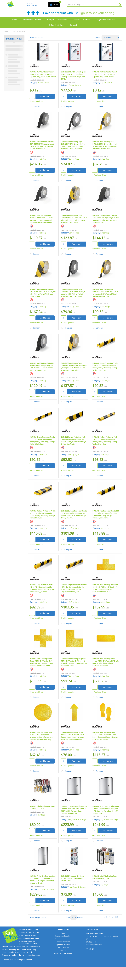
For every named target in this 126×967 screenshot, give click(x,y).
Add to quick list (36, 101)
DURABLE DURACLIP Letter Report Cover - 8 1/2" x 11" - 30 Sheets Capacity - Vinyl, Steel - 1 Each (104, 74)
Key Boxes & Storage (77, 819)
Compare (34, 106)
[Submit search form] (120, 4)
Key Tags (41, 815)
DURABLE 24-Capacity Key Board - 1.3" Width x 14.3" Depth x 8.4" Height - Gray (73, 878)
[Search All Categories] (94, 5)
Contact (73, 25)
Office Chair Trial (56, 25)
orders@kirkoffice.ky (94, 944)
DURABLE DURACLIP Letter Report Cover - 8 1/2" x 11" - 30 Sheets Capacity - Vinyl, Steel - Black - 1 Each (43, 74)
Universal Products (82, 19)
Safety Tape (42, 159)
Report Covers (43, 83)
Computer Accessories (57, 19)
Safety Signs (105, 380)
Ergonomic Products (106, 19)
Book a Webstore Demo (63, 953)
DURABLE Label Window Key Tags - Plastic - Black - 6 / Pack (104, 877)
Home (14, 19)
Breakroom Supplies (32, 19)
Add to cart (45, 96)
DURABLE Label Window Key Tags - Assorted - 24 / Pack (42, 807)
